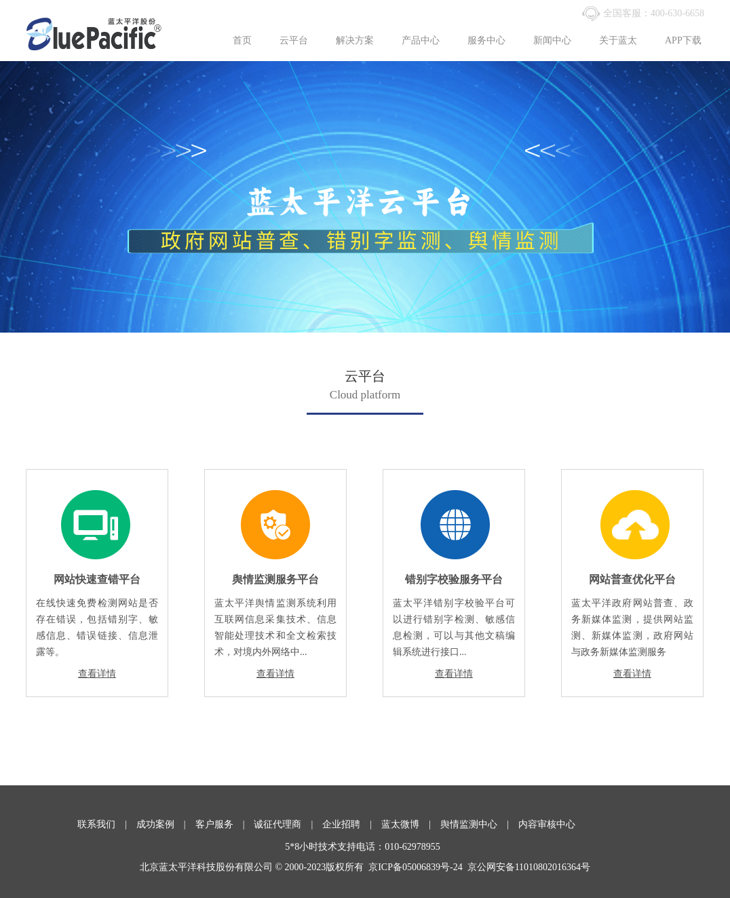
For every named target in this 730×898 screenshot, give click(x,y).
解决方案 (355, 40)
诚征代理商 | (288, 824)
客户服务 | (224, 824)
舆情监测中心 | (479, 824)
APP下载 (683, 40)
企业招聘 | (351, 824)
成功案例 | (165, 824)
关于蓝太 (618, 40)
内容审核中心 (546, 824)
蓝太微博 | (410, 824)
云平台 (294, 40)
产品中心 (421, 40)
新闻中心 (552, 40)
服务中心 (486, 40)
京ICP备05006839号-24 (415, 867)
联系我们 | (106, 824)
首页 (242, 40)
